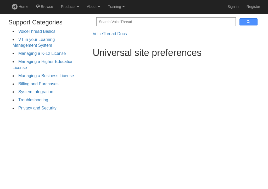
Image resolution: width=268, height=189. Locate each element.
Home (20, 6)
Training (116, 6)
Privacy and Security (37, 108)
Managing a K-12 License (42, 53)
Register (253, 6)
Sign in (233, 6)
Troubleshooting (33, 100)
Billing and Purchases (38, 84)
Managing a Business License (46, 76)
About (93, 6)
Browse (44, 6)
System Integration (35, 92)
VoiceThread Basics (36, 31)
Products (70, 6)
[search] (165, 22)
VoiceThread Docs (110, 34)
